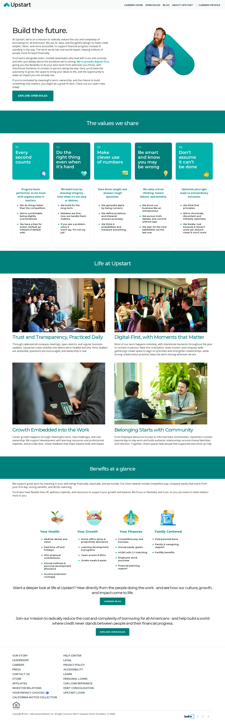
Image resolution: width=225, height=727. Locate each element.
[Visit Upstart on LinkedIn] (208, 716)
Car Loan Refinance (77, 683)
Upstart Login (74, 692)
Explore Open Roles (32, 95)
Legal (67, 660)
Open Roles (152, 5)
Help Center (72, 655)
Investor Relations (27, 688)
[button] (30, 692)
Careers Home (133, 5)
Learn (67, 674)
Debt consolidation (78, 688)
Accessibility (73, 669)
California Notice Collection (34, 697)
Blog (166, 5)
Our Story (20, 655)
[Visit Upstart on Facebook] (203, 716)
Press (16, 669)
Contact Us (21, 674)
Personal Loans (75, 678)
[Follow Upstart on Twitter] (198, 716)
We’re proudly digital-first (93, 61)
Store (16, 678)
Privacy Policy (74, 664)
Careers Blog (112, 601)
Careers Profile (207, 5)
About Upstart (182, 5)
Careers (18, 664)
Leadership (20, 660)
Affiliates (19, 683)
